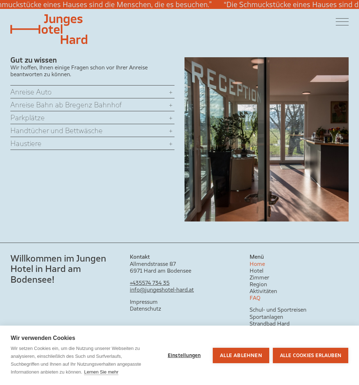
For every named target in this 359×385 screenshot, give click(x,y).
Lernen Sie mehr (101, 372)
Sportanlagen (266, 316)
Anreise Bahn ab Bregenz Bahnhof (66, 105)
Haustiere (25, 143)
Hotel (257, 270)
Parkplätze (27, 117)
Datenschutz (145, 308)
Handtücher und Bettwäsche (56, 130)
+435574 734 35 (149, 282)
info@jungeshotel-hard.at (162, 289)
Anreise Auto (30, 92)
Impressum (144, 301)
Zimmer (259, 277)
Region (258, 284)
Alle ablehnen (241, 355)
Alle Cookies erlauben (310, 355)
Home (257, 263)
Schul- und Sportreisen (278, 309)
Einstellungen (184, 355)
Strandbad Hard (270, 323)
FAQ (255, 297)
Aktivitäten (263, 291)
